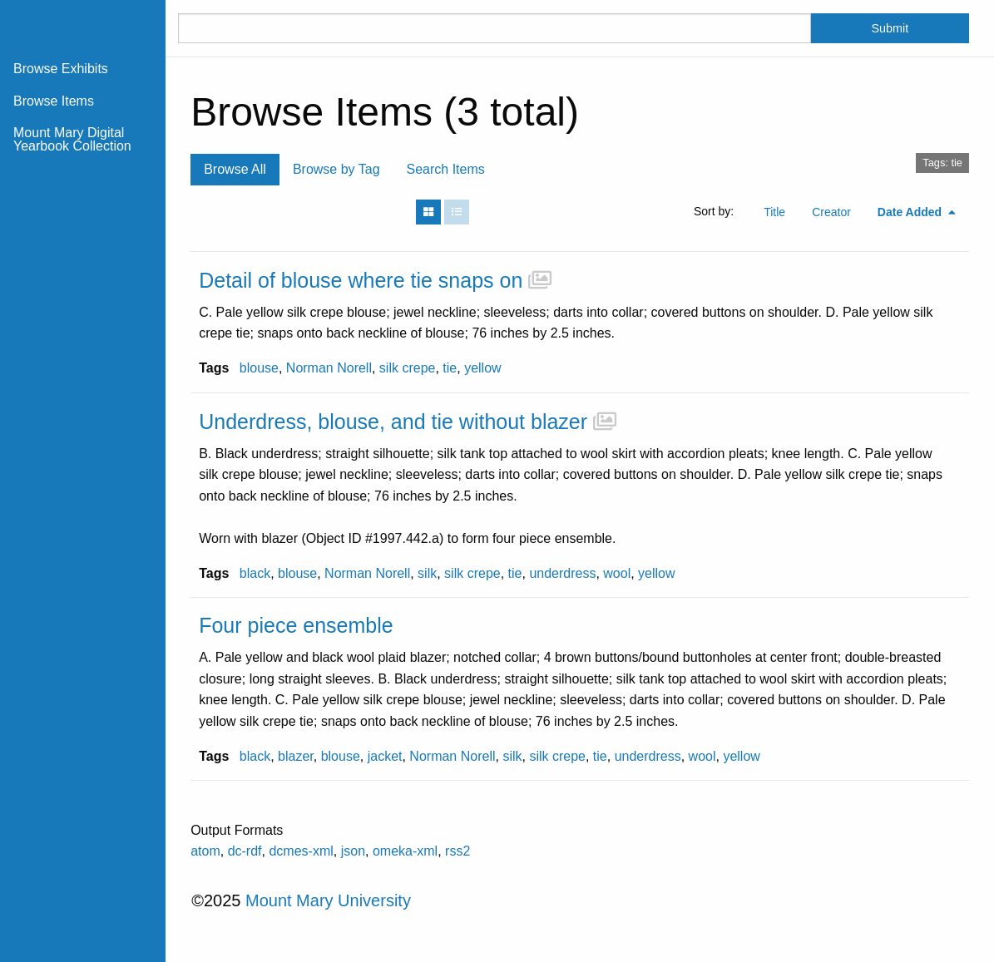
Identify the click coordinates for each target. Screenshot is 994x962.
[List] (456, 212)
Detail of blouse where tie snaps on (360, 280)
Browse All (235, 169)
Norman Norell (329, 368)
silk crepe (407, 368)
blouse (259, 368)
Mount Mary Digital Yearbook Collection (72, 139)
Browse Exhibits (60, 69)
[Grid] (428, 212)
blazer (296, 756)
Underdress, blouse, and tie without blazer (393, 421)
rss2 (457, 851)
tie (450, 368)
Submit (890, 28)
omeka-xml (405, 851)
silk (427, 573)
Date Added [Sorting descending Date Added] (911, 212)
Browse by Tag (336, 169)
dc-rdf (245, 851)
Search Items (446, 169)
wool (617, 573)
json (353, 851)
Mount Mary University (328, 900)
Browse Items (53, 101)
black (255, 573)
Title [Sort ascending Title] (774, 212)
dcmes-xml (301, 851)
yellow (482, 368)
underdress (562, 573)
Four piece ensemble (296, 625)
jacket (385, 756)
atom (205, 851)
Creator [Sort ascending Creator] (831, 212)
